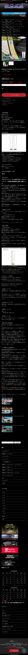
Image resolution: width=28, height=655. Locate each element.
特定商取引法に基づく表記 (7, 626)
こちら (7, 213)
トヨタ (3, 492)
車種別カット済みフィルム (7, 32)
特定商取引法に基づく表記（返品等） (9, 100)
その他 (3, 483)
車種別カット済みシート (9, 21)
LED (3, 477)
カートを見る (5, 623)
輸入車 (3, 516)
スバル (3, 495)
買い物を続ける (5, 104)
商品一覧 (4, 613)
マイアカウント (5, 631)
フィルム (12, 22)
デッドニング (5, 459)
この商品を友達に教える (6, 101)
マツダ (3, 500)
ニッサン (4, 505)
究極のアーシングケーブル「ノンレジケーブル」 (12, 464)
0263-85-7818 (8, 2)
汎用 (3, 519)
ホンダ (22, 19)
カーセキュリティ (5, 451)
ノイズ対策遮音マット (6, 461)
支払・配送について (6, 615)
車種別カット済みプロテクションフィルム (12, 19)
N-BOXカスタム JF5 (5, 22)
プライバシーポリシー (6, 629)
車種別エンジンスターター (7, 453)
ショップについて (5, 618)
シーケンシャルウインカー (7, 475)
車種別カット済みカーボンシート (8, 30)
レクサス (4, 508)
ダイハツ (4, 503)
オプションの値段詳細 (6, 98)
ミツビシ (4, 513)
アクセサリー (5, 480)
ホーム (3, 19)
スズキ (3, 511)
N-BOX (20, 21)
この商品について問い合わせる (7, 103)
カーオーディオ (5, 456)
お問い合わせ (5, 621)
